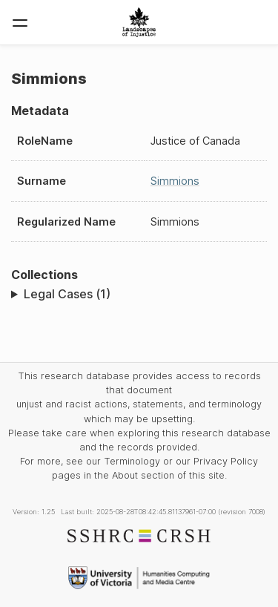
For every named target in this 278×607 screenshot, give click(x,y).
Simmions (174, 180)
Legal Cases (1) (67, 293)
